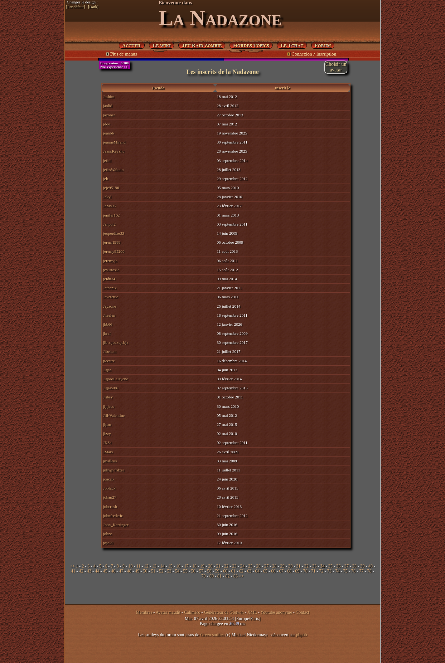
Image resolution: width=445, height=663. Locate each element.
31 (298, 566)
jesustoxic (111, 269)
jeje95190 (111, 187)
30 (290, 566)
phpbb (301, 634)
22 (226, 566)
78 (369, 571)
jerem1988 (112, 242)
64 (257, 571)
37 (346, 566)
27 (266, 566)
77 (361, 571)
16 (178, 566)
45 (105, 571)
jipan (107, 424)
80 (211, 576)
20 (210, 566)
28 (274, 566)
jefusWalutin (113, 169)
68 (289, 571)
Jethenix (110, 287)
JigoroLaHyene (115, 379)
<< (72, 566)
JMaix (108, 452)
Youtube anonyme (276, 612)
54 (177, 571)
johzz (107, 533)
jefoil (107, 160)
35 (330, 566)
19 (202, 566)
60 (225, 571)
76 (353, 571)
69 (297, 571)
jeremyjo (110, 260)
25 (250, 566)
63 (249, 571)
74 (337, 571)
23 (234, 566)
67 (281, 571)
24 (242, 566)
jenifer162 (111, 215)
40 (370, 566)
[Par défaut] (75, 7)
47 (121, 571)
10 (130, 566)
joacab (108, 479)
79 (203, 576)
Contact (302, 612)
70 (305, 571)
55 (185, 571)
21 (218, 566)
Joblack (109, 488)
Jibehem (110, 351)
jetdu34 (109, 278)
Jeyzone (109, 306)
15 (170, 566)
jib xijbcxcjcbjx (115, 342)
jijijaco (108, 406)
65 (265, 571)
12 (146, 566)
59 (217, 571)
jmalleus (110, 461)
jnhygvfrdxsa (114, 470)
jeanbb (108, 133)
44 (97, 571)
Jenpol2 (109, 224)
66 (273, 571)
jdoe (106, 124)
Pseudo (158, 87)
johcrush (110, 506)
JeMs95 (109, 205)
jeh (105, 178)
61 (233, 571)
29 (282, 566)
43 (89, 571)
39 (362, 566)
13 (154, 566)
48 (129, 571)
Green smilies (212, 634)
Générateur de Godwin (224, 612)
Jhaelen (109, 315)
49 (137, 571)
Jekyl (107, 196)
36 (338, 566)
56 (193, 571)
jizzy (107, 433)
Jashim (108, 96)
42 (81, 571)
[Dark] (93, 7)
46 (113, 571)
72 (321, 571)
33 (314, 566)
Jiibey (108, 397)
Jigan (107, 370)
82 (227, 576)
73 (329, 571)
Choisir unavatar (335, 66)
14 (162, 566)
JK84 (107, 442)
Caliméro (192, 612)
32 (306, 566)
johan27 (109, 497)
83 (235, 576)
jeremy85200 (114, 251)
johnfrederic (113, 515)
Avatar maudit (168, 612)
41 (73, 571)
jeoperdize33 (113, 233)
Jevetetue (110, 297)
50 (145, 571)
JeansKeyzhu (114, 151)
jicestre (109, 360)
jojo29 (108, 542)
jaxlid (108, 105)
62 (241, 571)
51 (153, 571)
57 (201, 571)
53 (169, 571)
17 (186, 566)
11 (138, 566)
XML (252, 612)
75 (345, 571)
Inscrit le (282, 87)
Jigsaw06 (110, 388)
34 (322, 566)
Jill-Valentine (114, 415)
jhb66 (108, 324)
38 (354, 566)
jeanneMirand (114, 142)
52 (161, 571)
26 (258, 566)
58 (209, 571)
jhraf (107, 333)
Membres (144, 612)
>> (241, 576)
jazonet (109, 115)
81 (219, 576)
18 (194, 566)
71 (313, 571)
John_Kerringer (116, 524)
